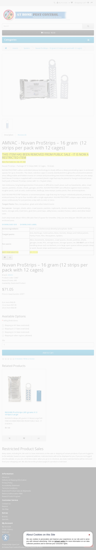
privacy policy (60, 541)
